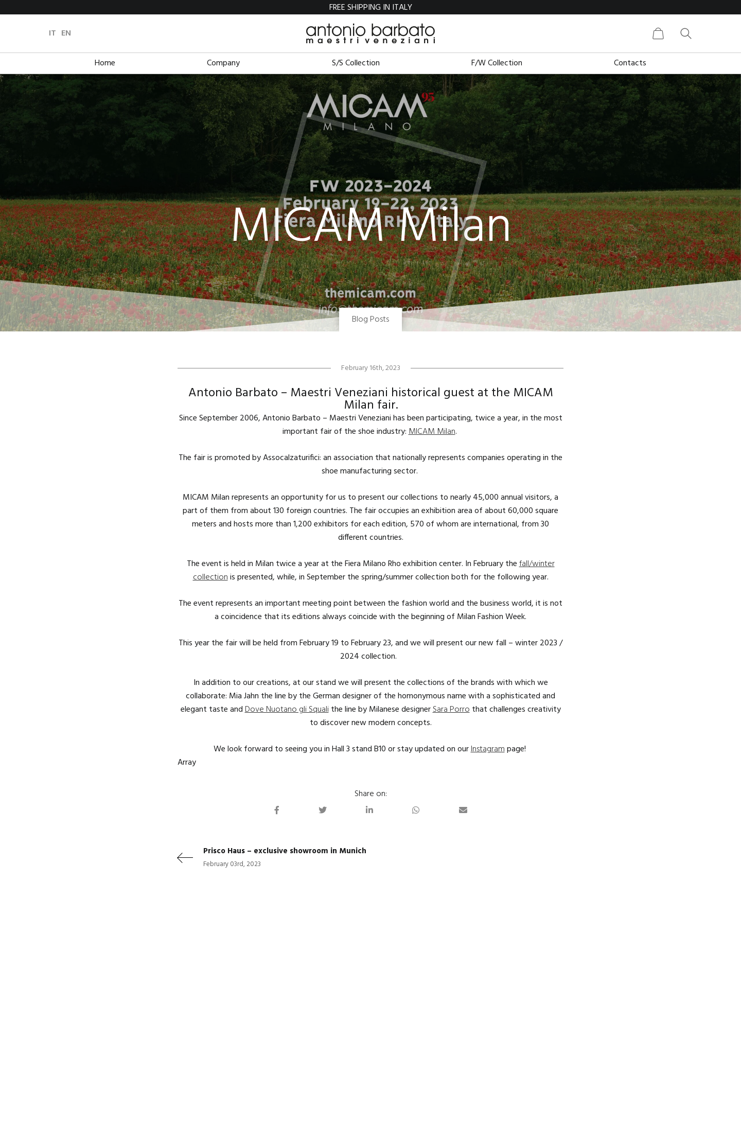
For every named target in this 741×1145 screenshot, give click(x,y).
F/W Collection (496, 63)
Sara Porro (451, 709)
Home (105, 63)
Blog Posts (370, 319)
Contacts (630, 63)
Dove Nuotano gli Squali (287, 709)
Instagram (488, 749)
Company (223, 63)
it (52, 33)
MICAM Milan (432, 431)
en (66, 33)
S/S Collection (356, 63)
